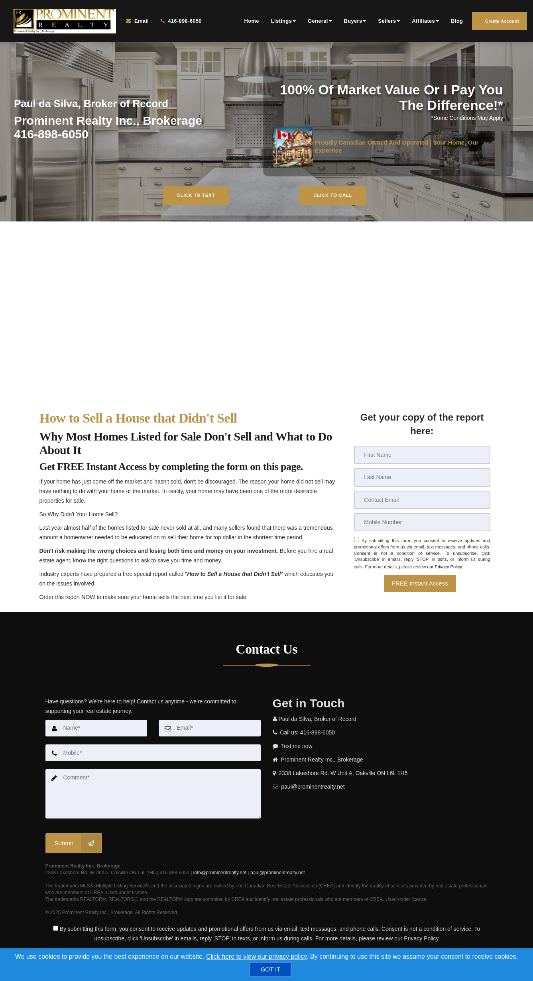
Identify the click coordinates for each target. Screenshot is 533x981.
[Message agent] (380, 748)
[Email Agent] (138, 22)
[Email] (422, 502)
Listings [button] (283, 22)
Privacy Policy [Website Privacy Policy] (448, 567)
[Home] (62, 22)
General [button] (320, 22)
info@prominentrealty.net (219, 874)
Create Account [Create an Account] (499, 22)
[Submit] (73, 844)
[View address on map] (380, 775)
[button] (420, 583)
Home (251, 22)
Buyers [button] (355, 22)
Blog (457, 22)
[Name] (96, 730)
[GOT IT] (270, 969)
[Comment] (153, 795)
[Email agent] (380, 788)
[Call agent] (176, 22)
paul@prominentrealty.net (277, 874)
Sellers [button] (389, 22)
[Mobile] (422, 524)
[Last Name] (422, 479)
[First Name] (422, 457)
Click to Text (196, 197)
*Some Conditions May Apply (467, 120)
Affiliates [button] (425, 22)
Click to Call (332, 197)
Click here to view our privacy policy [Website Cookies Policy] (256, 956)
